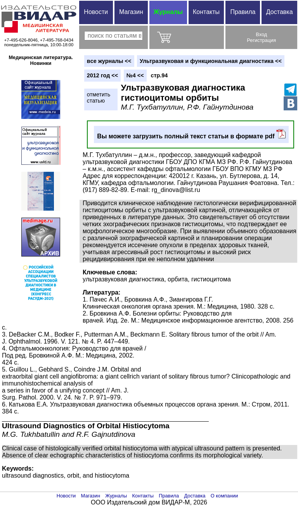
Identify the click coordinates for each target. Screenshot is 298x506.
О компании (224, 496)
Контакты (206, 12)
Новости (96, 12)
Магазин (131, 12)
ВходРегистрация (261, 37)
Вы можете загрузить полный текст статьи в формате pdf (191, 134)
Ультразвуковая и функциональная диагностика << (211, 61)
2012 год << (102, 75)
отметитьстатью (98, 97)
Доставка (279, 12)
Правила (242, 12)
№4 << (135, 75)
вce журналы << (109, 61)
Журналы (168, 12)
